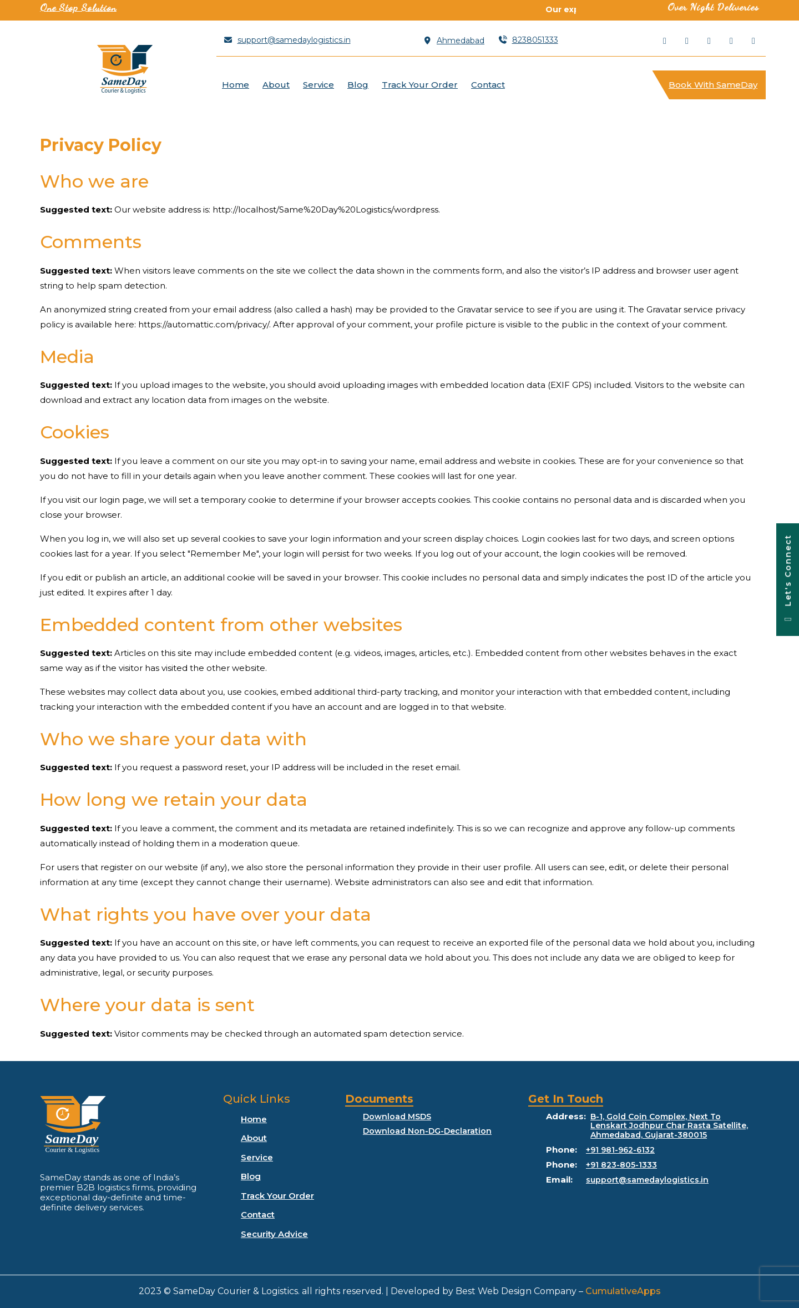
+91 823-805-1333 (621, 1165)
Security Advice (274, 1234)
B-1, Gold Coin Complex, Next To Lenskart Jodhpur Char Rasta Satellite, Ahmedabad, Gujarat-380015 (669, 1126)
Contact (488, 84)
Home (235, 84)
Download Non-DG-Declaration (427, 1131)
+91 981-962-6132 (620, 1150)
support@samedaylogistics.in (287, 40)
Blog (357, 84)
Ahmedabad (454, 41)
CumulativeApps (623, 1291)
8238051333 (528, 40)
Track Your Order (420, 84)
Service (318, 84)
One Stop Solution (78, 7)
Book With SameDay (717, 80)
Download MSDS (397, 1117)
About (276, 84)
